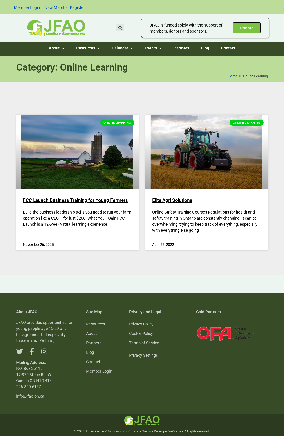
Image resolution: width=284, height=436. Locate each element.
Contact (228, 48)
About (56, 48)
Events (153, 48)
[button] (120, 27)
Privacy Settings (143, 355)
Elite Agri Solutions (172, 200)
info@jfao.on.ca (30, 396)
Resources (88, 48)
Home (232, 76)
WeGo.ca (174, 431)
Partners (181, 48)
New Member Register (65, 7)
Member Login (27, 7)
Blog (205, 48)
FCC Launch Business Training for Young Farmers (75, 200)
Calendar (122, 48)
